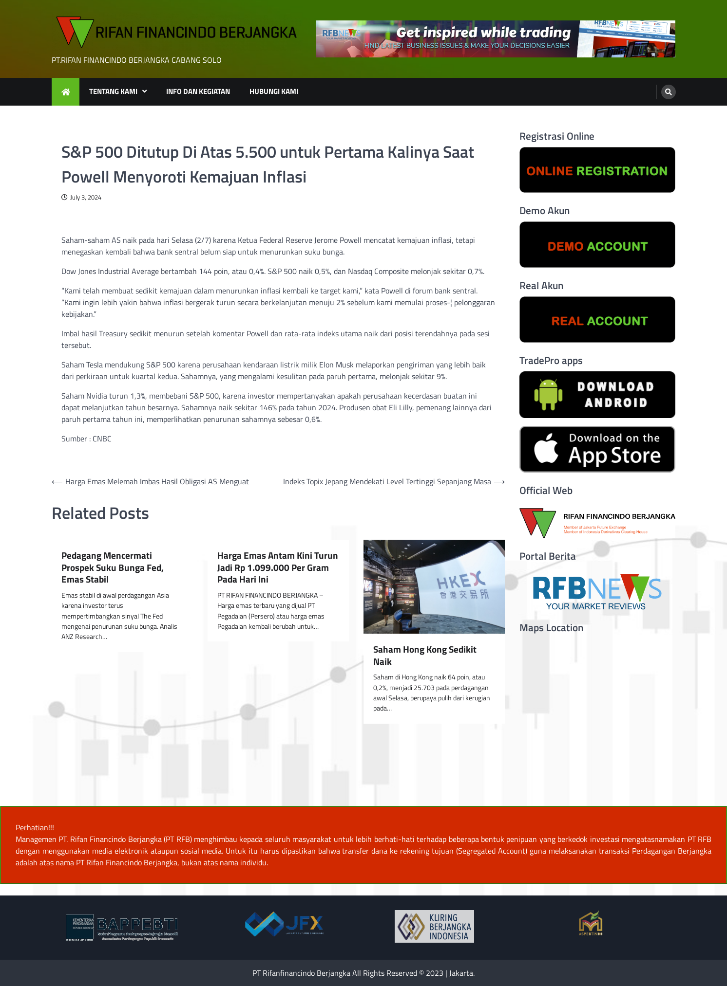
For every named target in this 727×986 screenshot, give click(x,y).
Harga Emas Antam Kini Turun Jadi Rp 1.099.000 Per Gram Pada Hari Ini (277, 567)
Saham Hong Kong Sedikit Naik (425, 655)
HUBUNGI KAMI (273, 91)
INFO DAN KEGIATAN (198, 91)
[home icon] (65, 92)
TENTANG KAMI (113, 91)
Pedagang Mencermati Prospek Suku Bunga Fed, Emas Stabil (112, 567)
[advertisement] (495, 39)
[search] (668, 92)
